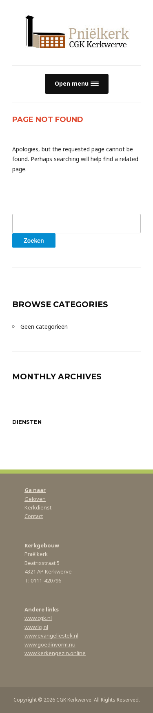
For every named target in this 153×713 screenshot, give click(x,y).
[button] (77, 84)
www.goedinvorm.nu (49, 644)
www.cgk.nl (38, 618)
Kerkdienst (37, 507)
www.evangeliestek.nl (51, 635)
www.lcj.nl (36, 627)
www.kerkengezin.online (55, 653)
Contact (33, 516)
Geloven (35, 499)
